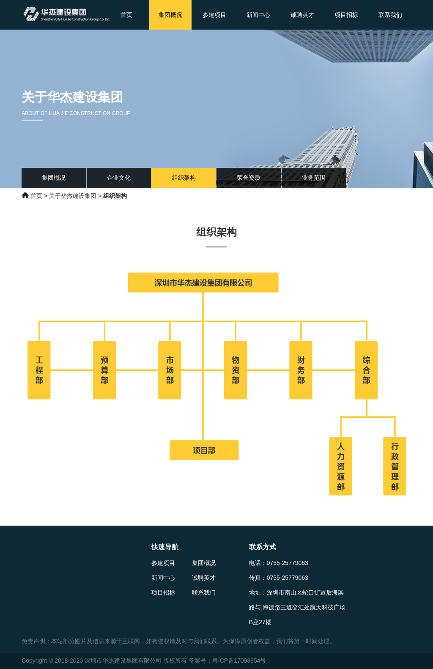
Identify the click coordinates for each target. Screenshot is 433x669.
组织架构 (184, 177)
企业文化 (119, 177)
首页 (126, 14)
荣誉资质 (248, 177)
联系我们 (390, 14)
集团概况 (170, 14)
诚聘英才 (302, 14)
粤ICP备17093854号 (239, 660)
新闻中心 (258, 14)
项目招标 (346, 14)
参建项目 (214, 14)
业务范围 (314, 177)
